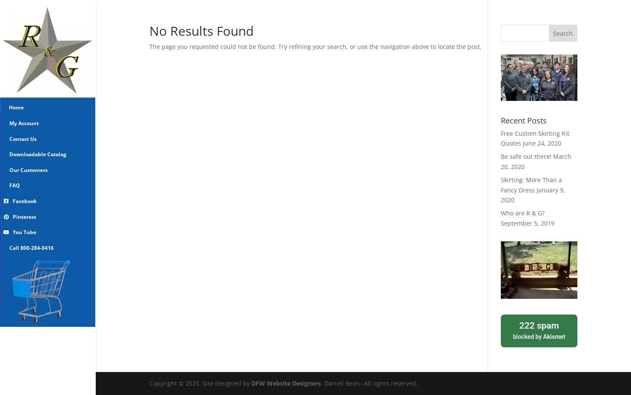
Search (563, 33)
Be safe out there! (526, 156)
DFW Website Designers (286, 383)
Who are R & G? (523, 213)
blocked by (539, 330)
